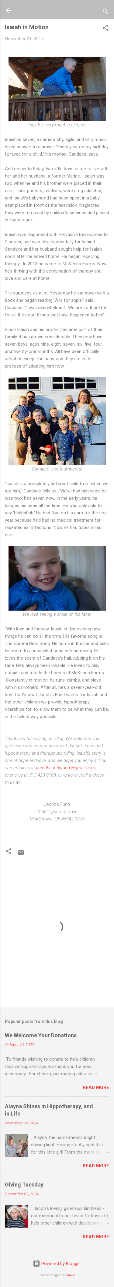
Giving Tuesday (24, 1184)
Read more (96, 1087)
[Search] (105, 12)
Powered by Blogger (57, 1263)
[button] (105, 28)
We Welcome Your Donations (41, 1035)
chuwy (70, 1275)
